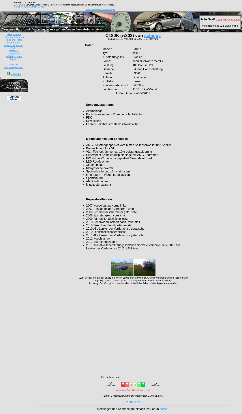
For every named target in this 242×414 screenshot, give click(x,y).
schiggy (152, 35)
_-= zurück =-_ (133, 401)
